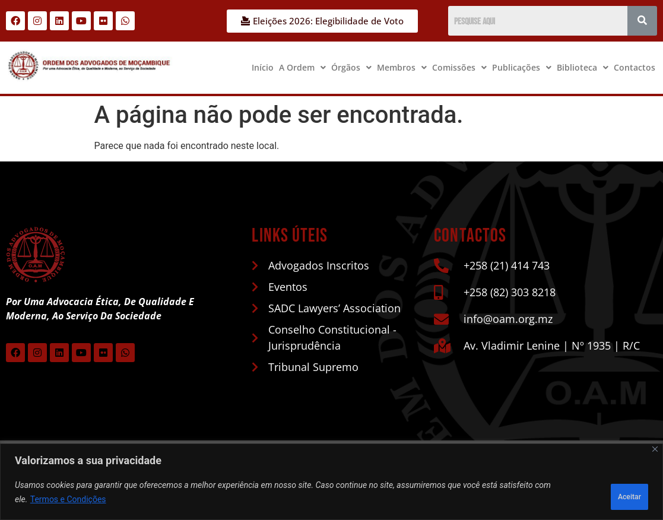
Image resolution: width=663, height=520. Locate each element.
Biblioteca (582, 67)
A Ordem (302, 67)
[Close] (655, 455)
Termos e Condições (68, 503)
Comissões (459, 67)
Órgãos (351, 67)
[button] (302, 68)
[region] (331, 484)
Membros (402, 67)
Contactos (634, 67)
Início (263, 67)
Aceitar (617, 495)
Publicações (521, 67)
